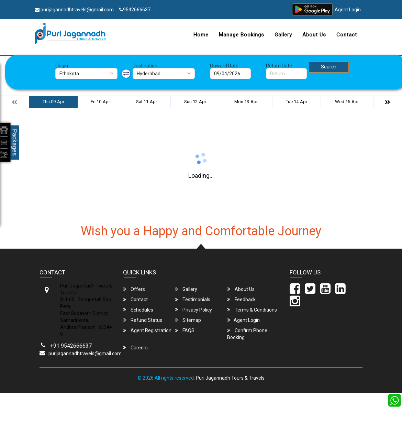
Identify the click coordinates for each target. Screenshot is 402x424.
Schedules (138, 310)
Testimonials (192, 299)
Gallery (283, 35)
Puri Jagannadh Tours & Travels (230, 378)
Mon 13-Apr (246, 101)
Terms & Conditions (252, 310)
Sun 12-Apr (195, 101)
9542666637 (134, 9)
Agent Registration (147, 330)
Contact (346, 35)
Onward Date (224, 65)
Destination (145, 65)
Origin (61, 65)
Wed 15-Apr (347, 101)
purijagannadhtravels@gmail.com (74, 9)
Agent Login (348, 9)
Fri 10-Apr (100, 101)
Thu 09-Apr (53, 101)
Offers (134, 289)
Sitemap (188, 320)
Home (201, 35)
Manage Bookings (241, 35)
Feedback (241, 299)
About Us (314, 35)
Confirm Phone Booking (247, 333)
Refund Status (142, 320)
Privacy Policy (193, 310)
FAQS (184, 330)
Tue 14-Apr (296, 101)
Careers (135, 347)
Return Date (279, 65)
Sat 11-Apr (146, 101)
